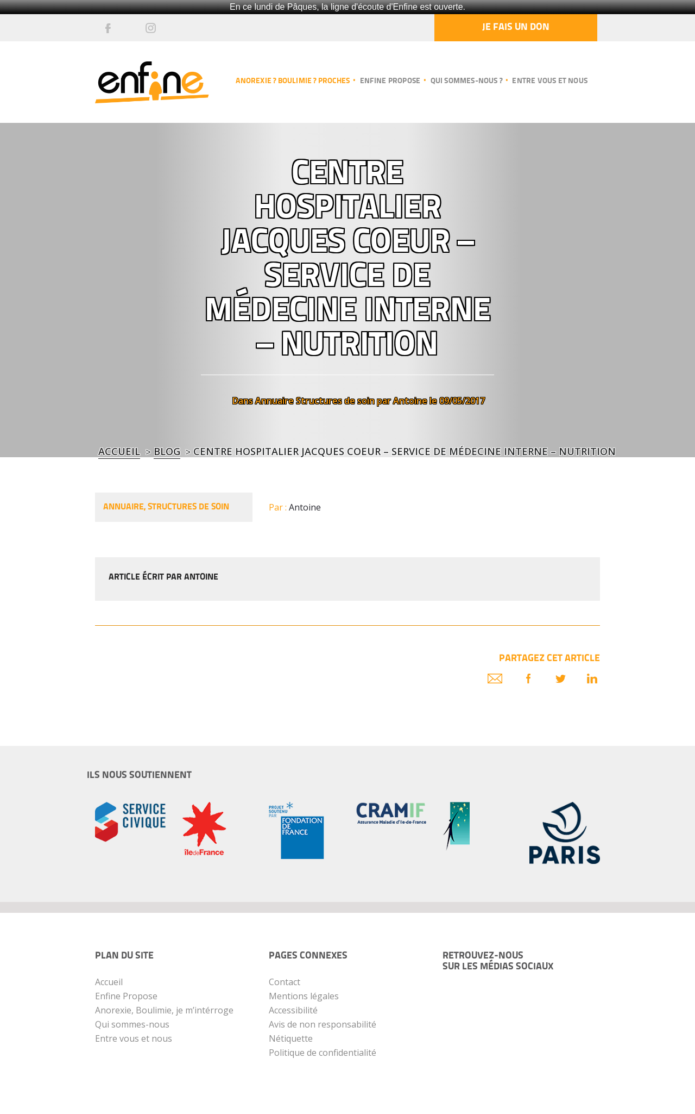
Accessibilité (293, 1010)
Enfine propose (390, 81)
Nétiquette (291, 1038)
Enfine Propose (126, 996)
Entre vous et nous (549, 81)
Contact (284, 982)
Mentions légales (304, 996)
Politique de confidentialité (322, 1053)
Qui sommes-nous (132, 1024)
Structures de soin (335, 401)
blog (167, 451)
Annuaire (274, 401)
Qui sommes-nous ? (466, 81)
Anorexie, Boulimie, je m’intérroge (164, 1010)
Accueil (119, 451)
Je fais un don (515, 27)
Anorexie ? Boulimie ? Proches (293, 81)
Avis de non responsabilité (322, 1024)
